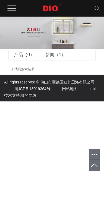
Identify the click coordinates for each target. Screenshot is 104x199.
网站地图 (64, 89)
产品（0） (24, 54)
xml (87, 89)
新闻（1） (55, 54)
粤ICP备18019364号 (27, 89)
